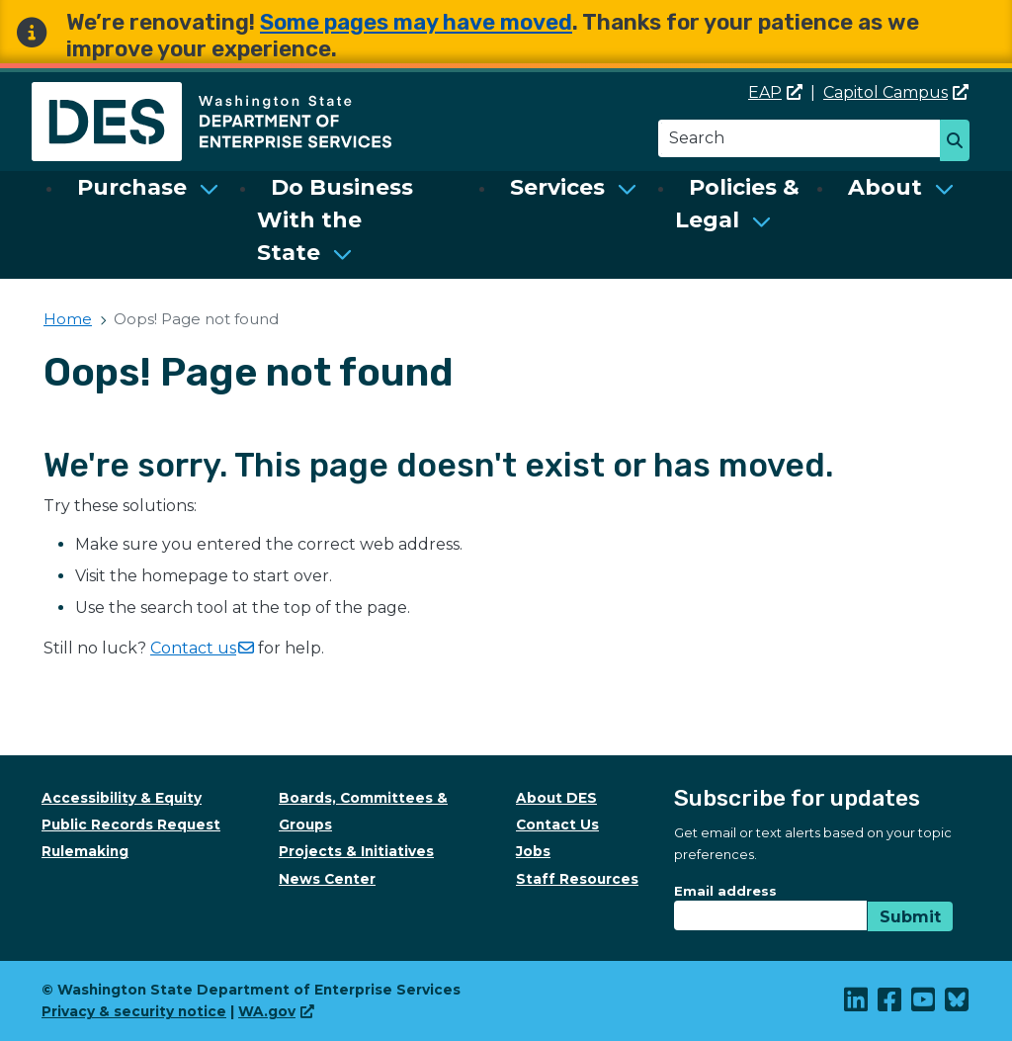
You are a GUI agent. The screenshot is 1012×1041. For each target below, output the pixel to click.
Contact (202, 648)
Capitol (896, 92)
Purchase (132, 187)
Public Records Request (131, 824)
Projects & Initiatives (356, 851)
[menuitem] (148, 220)
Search (960, 142)
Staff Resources (577, 879)
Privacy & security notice (134, 1011)
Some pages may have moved (416, 22)
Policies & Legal (737, 203)
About (885, 187)
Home (67, 318)
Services (557, 187)
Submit (910, 917)
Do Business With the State (335, 220)
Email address (725, 891)
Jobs (533, 851)
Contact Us (557, 824)
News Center (327, 879)
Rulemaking (85, 851)
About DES (556, 798)
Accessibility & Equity (122, 798)
